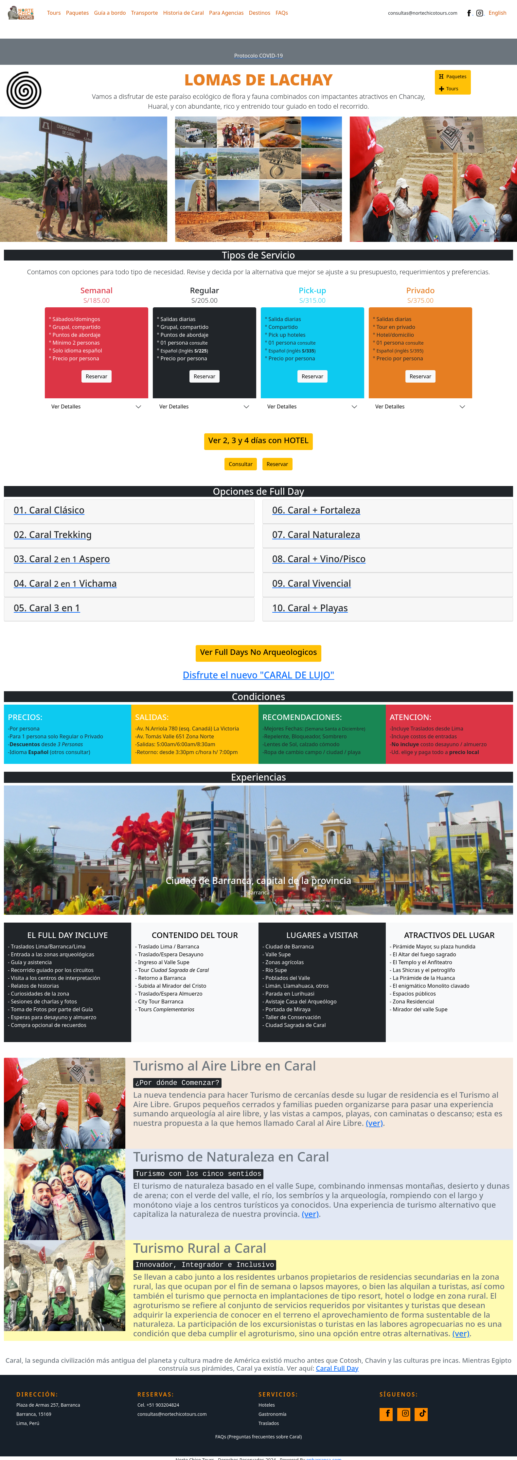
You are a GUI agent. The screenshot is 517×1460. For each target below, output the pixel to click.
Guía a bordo (110, 12)
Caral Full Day (337, 1368)
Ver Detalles (65, 406)
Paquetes (77, 12)
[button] (39, 850)
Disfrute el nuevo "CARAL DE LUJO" (258, 675)
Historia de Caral (183, 12)
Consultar (241, 464)
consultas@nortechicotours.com (172, 1414)
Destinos (260, 12)
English (498, 12)
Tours (54, 12)
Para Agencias (226, 12)
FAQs (282, 12)
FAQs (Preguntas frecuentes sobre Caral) (258, 1436)
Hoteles (266, 1405)
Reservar (96, 376)
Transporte (144, 12)
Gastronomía (272, 1414)
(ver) (374, 1122)
